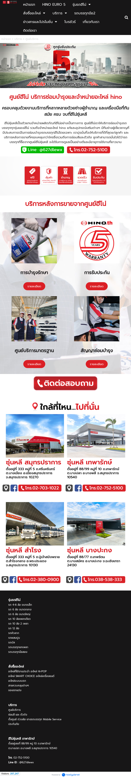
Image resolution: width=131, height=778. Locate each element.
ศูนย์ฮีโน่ (95, 204)
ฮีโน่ (24, 97)
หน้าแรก (6, 39)
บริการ (18, 39)
